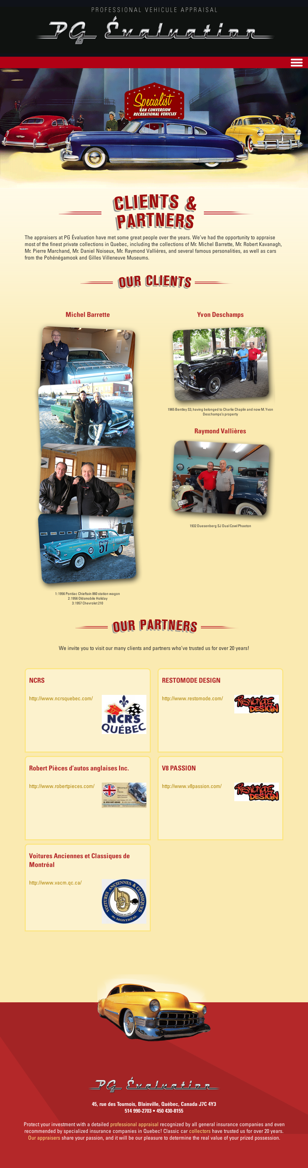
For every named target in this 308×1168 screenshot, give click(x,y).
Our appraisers (44, 1137)
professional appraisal (134, 1124)
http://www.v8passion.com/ (191, 786)
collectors (200, 1131)
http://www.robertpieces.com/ (61, 786)
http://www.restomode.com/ (192, 698)
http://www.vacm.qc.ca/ (55, 882)
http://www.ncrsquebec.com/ (61, 698)
